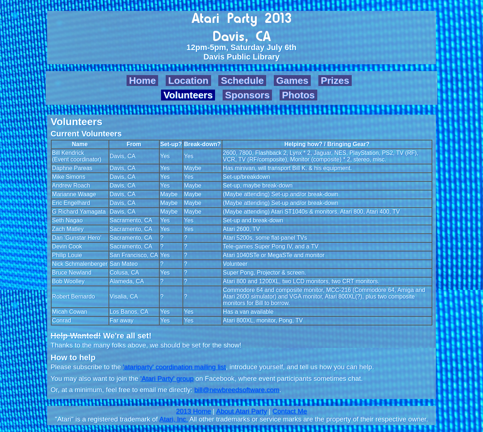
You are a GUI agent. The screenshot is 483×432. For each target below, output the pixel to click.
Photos (298, 95)
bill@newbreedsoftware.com (237, 390)
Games (292, 80)
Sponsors (247, 95)
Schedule (242, 80)
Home (142, 80)
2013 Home (193, 411)
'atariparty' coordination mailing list (174, 367)
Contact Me (289, 411)
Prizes (335, 80)
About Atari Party (241, 411)
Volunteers (188, 95)
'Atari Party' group (167, 378)
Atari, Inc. (173, 419)
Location (188, 80)
